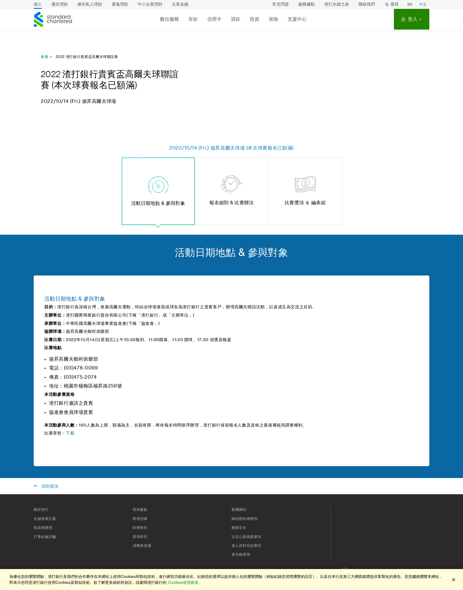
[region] (231, 579)
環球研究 (140, 537)
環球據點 (140, 509)
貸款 (235, 19)
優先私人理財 (89, 4)
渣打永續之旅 (336, 4)
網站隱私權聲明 (244, 519)
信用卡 (214, 19)
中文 (422, 4)
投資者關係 (43, 527)
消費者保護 (142, 545)
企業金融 (180, 4)
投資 (254, 19)
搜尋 (391, 4)
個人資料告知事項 (246, 545)
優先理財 (59, 4)
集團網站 (239, 509)
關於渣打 (41, 509)
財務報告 (140, 527)
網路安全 (239, 527)
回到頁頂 (50, 486)
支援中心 (297, 19)
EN (409, 4)
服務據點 (306, 4)
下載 (70, 433)
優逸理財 (120, 4)
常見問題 (280, 4)
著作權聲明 (240, 554)
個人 (38, 4)
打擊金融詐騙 (45, 537)
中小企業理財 (150, 4)
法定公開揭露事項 (246, 537)
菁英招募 (140, 519)
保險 (273, 19)
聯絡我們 (366, 4)
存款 (193, 19)
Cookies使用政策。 (185, 582)
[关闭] (453, 579)
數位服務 (169, 19)
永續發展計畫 (45, 519)
